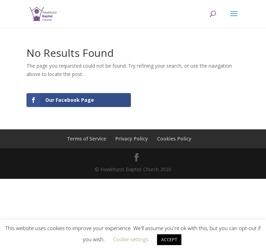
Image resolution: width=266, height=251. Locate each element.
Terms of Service (86, 138)
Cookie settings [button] (130, 239)
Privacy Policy (131, 138)
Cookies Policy (174, 138)
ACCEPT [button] (169, 239)
